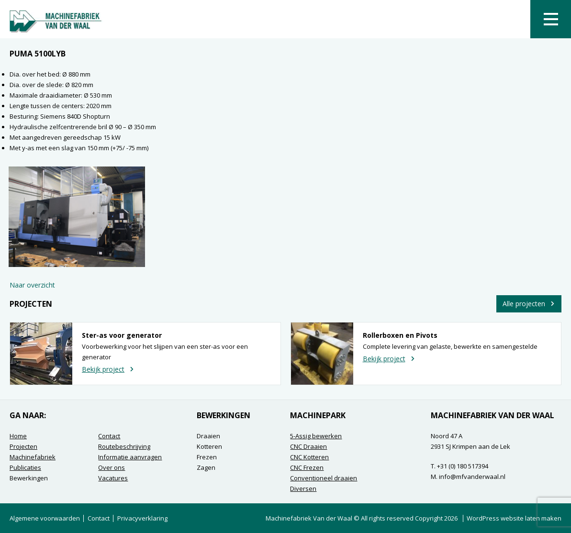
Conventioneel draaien (323, 478)
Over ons (111, 467)
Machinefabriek (33, 457)
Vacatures (113, 478)
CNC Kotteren (309, 457)
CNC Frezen (307, 467)
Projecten (23, 446)
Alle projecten (529, 303)
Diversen (303, 488)
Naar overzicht (32, 284)
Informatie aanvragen (130, 457)
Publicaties (25, 467)
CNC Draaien (308, 446)
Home (18, 436)
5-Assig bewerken (316, 436)
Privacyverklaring (142, 518)
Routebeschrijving (124, 446)
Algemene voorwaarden (45, 518)
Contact (109, 436)
